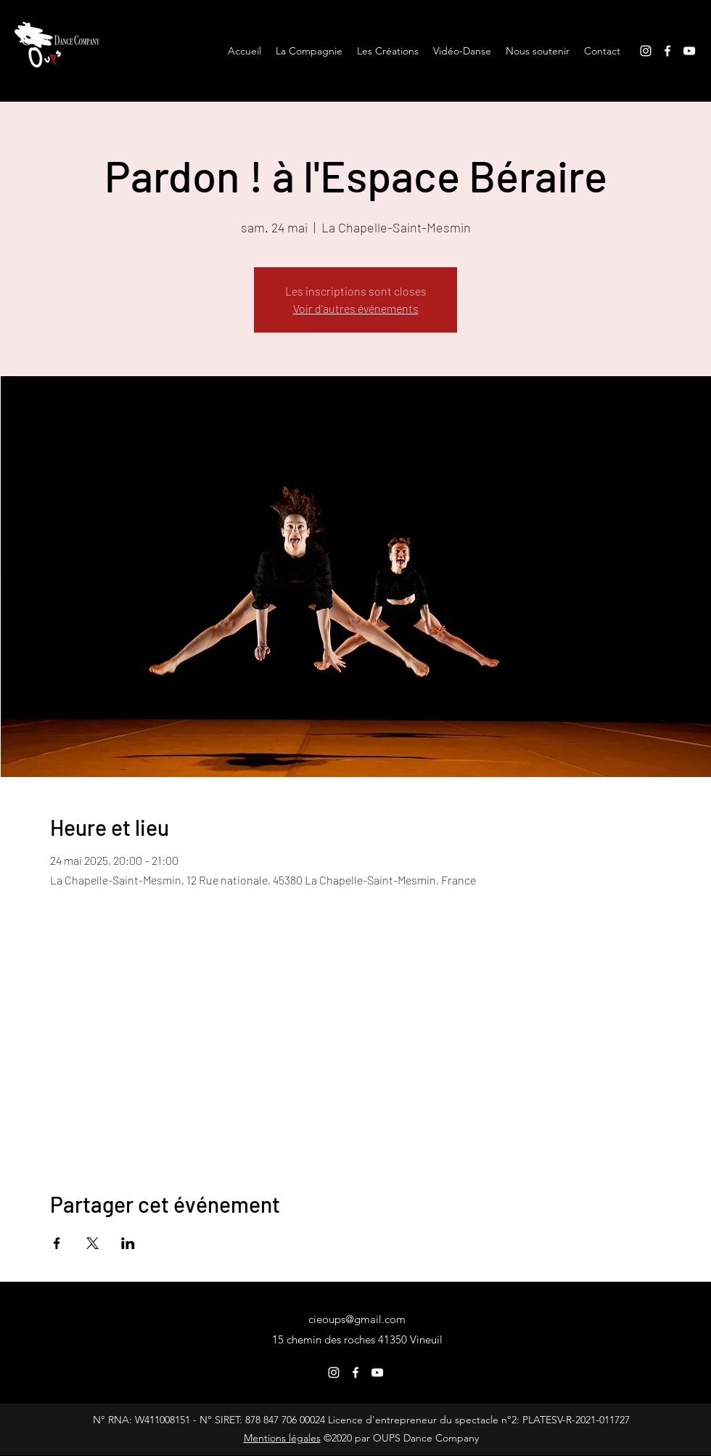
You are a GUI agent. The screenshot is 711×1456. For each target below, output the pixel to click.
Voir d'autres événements (356, 308)
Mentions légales (282, 1437)
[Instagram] (645, 51)
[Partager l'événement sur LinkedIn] (128, 1243)
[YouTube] (689, 51)
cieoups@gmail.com (357, 1319)
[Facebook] (667, 51)
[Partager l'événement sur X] (92, 1243)
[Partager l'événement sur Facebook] (57, 1243)
